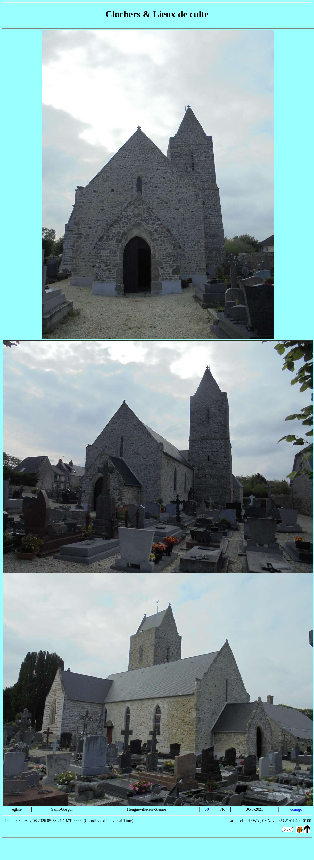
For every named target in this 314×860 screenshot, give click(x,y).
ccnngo (296, 809)
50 (207, 809)
